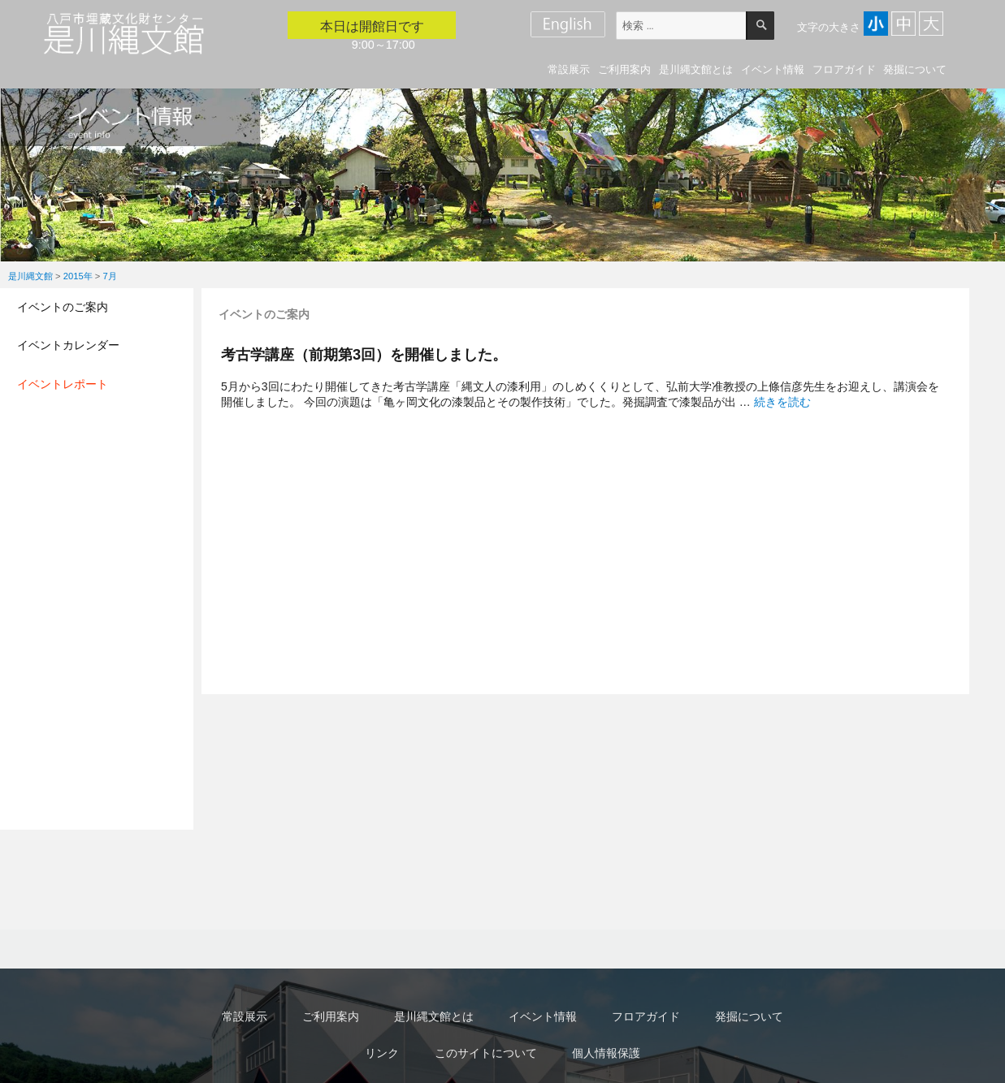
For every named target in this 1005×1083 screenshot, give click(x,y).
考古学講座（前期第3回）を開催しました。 (364, 354)
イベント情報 (772, 69)
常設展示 (569, 69)
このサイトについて (486, 1052)
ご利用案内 (624, 69)
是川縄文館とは (696, 69)
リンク (382, 1052)
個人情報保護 (606, 1052)
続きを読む (782, 401)
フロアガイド (844, 69)
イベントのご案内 (62, 306)
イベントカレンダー (68, 345)
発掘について (915, 69)
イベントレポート (62, 384)
